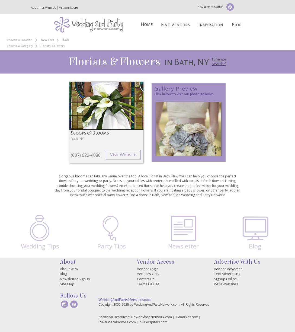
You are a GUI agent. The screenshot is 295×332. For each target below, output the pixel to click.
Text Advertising (227, 273)
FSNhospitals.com (153, 322)
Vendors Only (148, 273)
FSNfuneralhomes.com (117, 322)
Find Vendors (175, 24)
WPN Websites (226, 284)
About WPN (69, 268)
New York (47, 40)
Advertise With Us (43, 7)
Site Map (67, 284)
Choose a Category (20, 46)
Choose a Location (20, 40)
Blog (236, 24)
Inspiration (210, 24)
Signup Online (225, 278)
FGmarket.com (186, 316)
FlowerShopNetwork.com (151, 316)
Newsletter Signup (210, 6)
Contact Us (146, 278)
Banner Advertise (228, 268)
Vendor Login (68, 7)
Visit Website (123, 155)
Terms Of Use (148, 284)
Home (147, 24)
